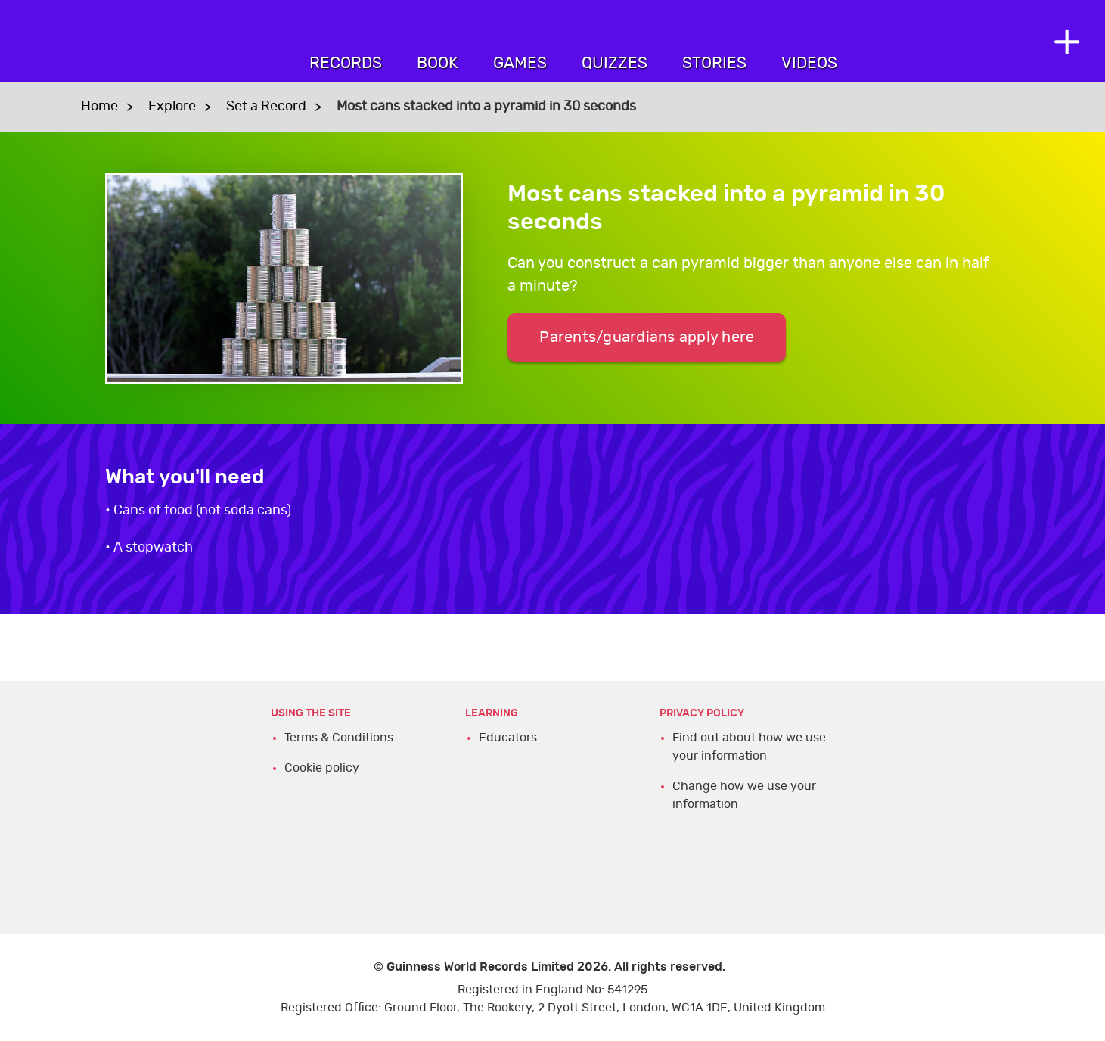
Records (345, 63)
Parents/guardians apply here (646, 337)
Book (437, 63)
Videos (809, 63)
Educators (508, 738)
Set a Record (266, 106)
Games (520, 63)
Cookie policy (321, 768)
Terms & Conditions (338, 738)
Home (99, 106)
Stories (714, 63)
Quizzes (614, 63)
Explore (172, 106)
